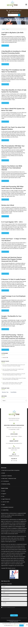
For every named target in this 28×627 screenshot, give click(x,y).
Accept (21, 625)
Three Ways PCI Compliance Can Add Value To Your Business (13, 71)
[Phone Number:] (14, 595)
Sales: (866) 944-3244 (14, 448)
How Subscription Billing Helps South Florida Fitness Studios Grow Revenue (14, 379)
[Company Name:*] (14, 590)
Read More (5, 45)
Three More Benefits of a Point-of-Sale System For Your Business (13, 91)
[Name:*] (14, 587)
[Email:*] (14, 592)
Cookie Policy (15, 625)
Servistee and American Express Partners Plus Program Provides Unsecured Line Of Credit (11, 259)
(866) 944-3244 (12, 10)
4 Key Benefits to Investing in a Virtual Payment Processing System (13, 52)
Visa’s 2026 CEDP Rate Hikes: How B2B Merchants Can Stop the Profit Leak (12, 383)
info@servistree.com (15, 12)
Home (3, 29)
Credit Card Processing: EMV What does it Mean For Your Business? (12, 187)
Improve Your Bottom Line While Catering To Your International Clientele (11, 168)
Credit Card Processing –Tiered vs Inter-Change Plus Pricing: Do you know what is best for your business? (13, 337)
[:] (1, 607)
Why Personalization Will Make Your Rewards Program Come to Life (12, 147)
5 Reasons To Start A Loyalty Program (13, 279)
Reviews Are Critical (7, 205)
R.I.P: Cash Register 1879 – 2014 (11, 222)
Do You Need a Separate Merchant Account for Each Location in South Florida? (14, 365)
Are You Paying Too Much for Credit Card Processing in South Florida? (13, 370)
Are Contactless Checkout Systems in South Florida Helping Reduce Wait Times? (14, 374)
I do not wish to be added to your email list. (8, 607)
